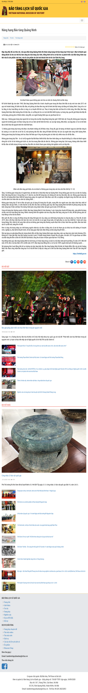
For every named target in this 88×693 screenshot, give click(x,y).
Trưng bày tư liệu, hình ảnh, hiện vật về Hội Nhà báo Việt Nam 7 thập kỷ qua (36, 491)
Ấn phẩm (7, 645)
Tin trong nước (19, 38)
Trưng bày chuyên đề (10, 629)
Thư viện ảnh (8, 636)
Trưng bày (7, 612)
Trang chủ (5, 38)
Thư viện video (8, 632)
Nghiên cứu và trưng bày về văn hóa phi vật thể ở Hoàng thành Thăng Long (36, 392)
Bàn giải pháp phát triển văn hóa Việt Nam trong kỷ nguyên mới (22, 328)
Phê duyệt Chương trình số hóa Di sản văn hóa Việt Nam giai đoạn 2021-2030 (37, 583)
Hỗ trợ (6, 621)
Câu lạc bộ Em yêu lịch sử (12, 642)
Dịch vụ (6, 639)
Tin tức (12, 38)
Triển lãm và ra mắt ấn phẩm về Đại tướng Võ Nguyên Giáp (32, 502)
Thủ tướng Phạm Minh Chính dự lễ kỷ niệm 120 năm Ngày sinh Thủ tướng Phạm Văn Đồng (40, 357)
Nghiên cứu (7, 615)
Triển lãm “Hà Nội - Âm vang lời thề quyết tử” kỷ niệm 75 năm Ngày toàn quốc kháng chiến (40, 547)
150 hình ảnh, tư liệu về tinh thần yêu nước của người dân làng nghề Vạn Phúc (37, 525)
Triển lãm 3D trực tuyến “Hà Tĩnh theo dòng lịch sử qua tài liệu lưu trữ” (35, 537)
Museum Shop (8, 648)
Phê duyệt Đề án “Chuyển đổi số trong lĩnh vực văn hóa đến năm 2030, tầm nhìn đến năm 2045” (42, 346)
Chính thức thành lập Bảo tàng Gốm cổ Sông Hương (30, 559)
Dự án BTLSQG (8, 618)
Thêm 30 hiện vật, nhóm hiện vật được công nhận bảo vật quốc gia (34, 381)
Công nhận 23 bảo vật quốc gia (11, 476)
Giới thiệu (7, 605)
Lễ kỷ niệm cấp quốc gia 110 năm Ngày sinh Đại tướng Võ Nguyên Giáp (35, 514)
